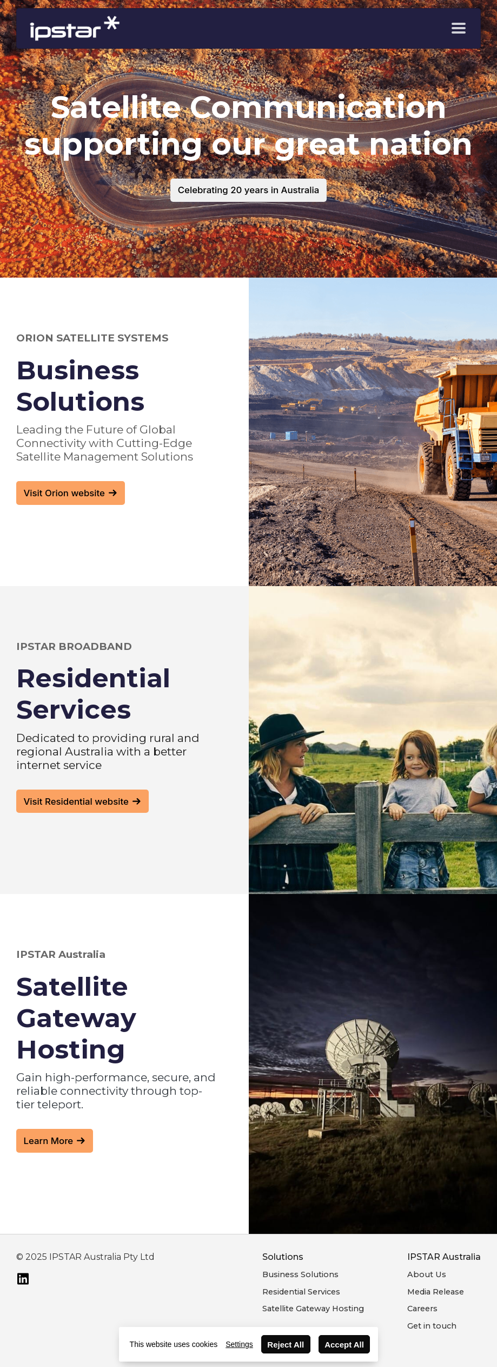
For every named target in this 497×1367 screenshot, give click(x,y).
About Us (426, 1274)
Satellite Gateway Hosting (313, 1308)
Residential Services (301, 1292)
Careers (422, 1308)
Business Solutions (300, 1274)
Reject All (285, 1344)
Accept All (344, 1344)
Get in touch (431, 1326)
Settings (239, 1344)
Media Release (435, 1292)
